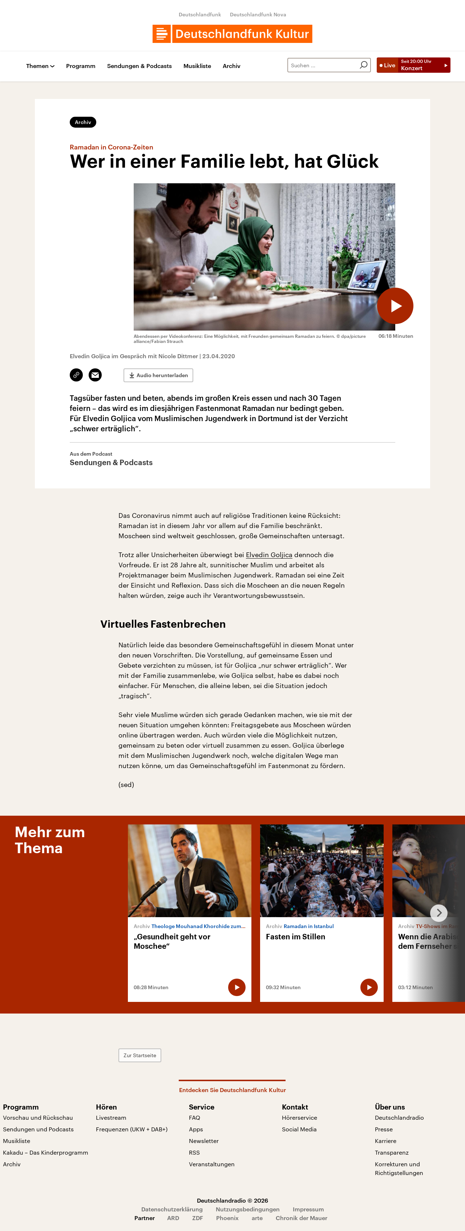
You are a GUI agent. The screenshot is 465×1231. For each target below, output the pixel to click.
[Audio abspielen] (395, 306)
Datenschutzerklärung (172, 1209)
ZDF (197, 1217)
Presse (384, 1129)
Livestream (111, 1117)
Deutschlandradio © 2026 (232, 1200)
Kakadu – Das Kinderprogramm (45, 1152)
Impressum (308, 1209)
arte (257, 1217)
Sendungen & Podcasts (139, 66)
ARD (173, 1217)
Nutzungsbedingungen (248, 1209)
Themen (37, 66)
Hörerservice (299, 1117)
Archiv (231, 66)
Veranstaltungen (212, 1163)
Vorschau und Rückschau (38, 1117)
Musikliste (197, 66)
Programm (81, 66)
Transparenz (392, 1152)
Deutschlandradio (399, 1117)
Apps (196, 1129)
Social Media (299, 1129)
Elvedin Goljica (269, 555)
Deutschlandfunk (200, 14)
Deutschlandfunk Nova (258, 14)
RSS (194, 1152)
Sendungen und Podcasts (38, 1129)
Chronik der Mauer (301, 1217)
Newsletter (204, 1140)
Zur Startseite (140, 1055)
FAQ (194, 1117)
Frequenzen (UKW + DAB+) (131, 1129)
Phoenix (227, 1217)
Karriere (385, 1140)
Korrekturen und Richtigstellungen (399, 1168)
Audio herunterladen (162, 375)
